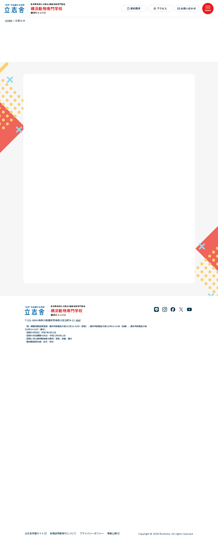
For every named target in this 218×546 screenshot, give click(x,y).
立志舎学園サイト (35, 533)
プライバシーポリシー (92, 533)
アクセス (160, 8)
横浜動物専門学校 (46, 8)
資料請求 (133, 8)
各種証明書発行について (63, 533)
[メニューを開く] (208, 8)
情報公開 (113, 533)
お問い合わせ (186, 8)
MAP (78, 320)
